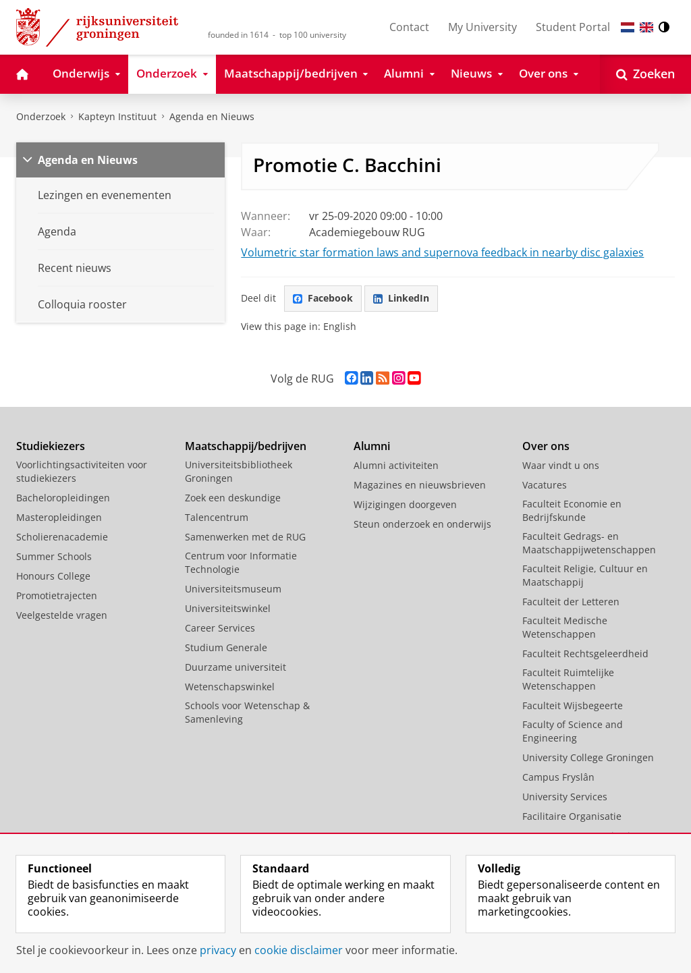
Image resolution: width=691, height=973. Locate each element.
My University (482, 27)
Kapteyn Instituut (117, 116)
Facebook (323, 297)
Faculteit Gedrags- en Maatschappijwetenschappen (589, 543)
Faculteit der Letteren (570, 601)
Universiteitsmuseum (233, 588)
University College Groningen (588, 757)
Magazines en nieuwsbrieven (420, 484)
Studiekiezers (50, 446)
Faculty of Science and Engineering (572, 731)
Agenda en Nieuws (211, 116)
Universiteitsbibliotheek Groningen (238, 471)
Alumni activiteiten (396, 465)
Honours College (53, 575)
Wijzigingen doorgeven (405, 504)
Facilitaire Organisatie (571, 816)
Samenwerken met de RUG (245, 536)
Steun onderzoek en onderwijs (422, 524)
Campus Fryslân (558, 777)
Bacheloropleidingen (63, 497)
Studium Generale (226, 647)
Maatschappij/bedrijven (245, 446)
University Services (564, 796)
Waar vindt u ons (560, 465)
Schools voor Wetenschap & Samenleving (247, 712)
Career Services (220, 627)
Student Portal (573, 27)
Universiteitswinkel (228, 608)
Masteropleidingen (59, 517)
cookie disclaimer (298, 950)
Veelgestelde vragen (61, 615)
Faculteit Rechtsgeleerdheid (585, 653)
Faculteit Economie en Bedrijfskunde (571, 510)
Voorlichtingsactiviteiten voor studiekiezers (81, 471)
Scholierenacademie (62, 536)
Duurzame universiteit (235, 667)
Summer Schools (54, 556)
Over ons (546, 446)
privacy (218, 950)
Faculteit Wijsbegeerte (572, 705)
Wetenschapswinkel (230, 686)
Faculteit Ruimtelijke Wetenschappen (568, 679)
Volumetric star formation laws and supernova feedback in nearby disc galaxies (442, 252)
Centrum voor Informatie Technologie (241, 562)
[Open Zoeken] (645, 74)
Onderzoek (40, 116)
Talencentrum (216, 517)
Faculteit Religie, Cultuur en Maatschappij (585, 575)
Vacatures (544, 484)
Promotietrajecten (56, 595)
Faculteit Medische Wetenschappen (564, 627)
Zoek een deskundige (233, 497)
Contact (409, 27)
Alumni (372, 446)
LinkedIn (401, 297)
